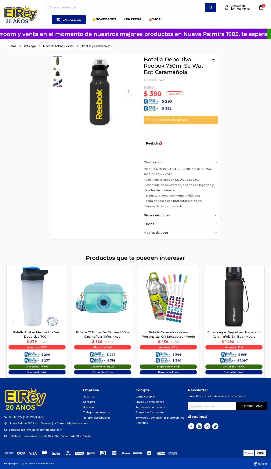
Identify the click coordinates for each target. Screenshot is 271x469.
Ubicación (89, 407)
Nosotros (89, 396)
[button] (210, 7)
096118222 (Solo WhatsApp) (26, 417)
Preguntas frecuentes (150, 412)
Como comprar (145, 396)
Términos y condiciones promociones (160, 417)
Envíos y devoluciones (150, 401)
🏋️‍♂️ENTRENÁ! (132, 19)
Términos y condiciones (151, 407)
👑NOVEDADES (104, 19)
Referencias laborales (96, 417)
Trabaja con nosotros (96, 412)
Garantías (142, 423)
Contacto (89, 401)
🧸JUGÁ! (155, 19)
